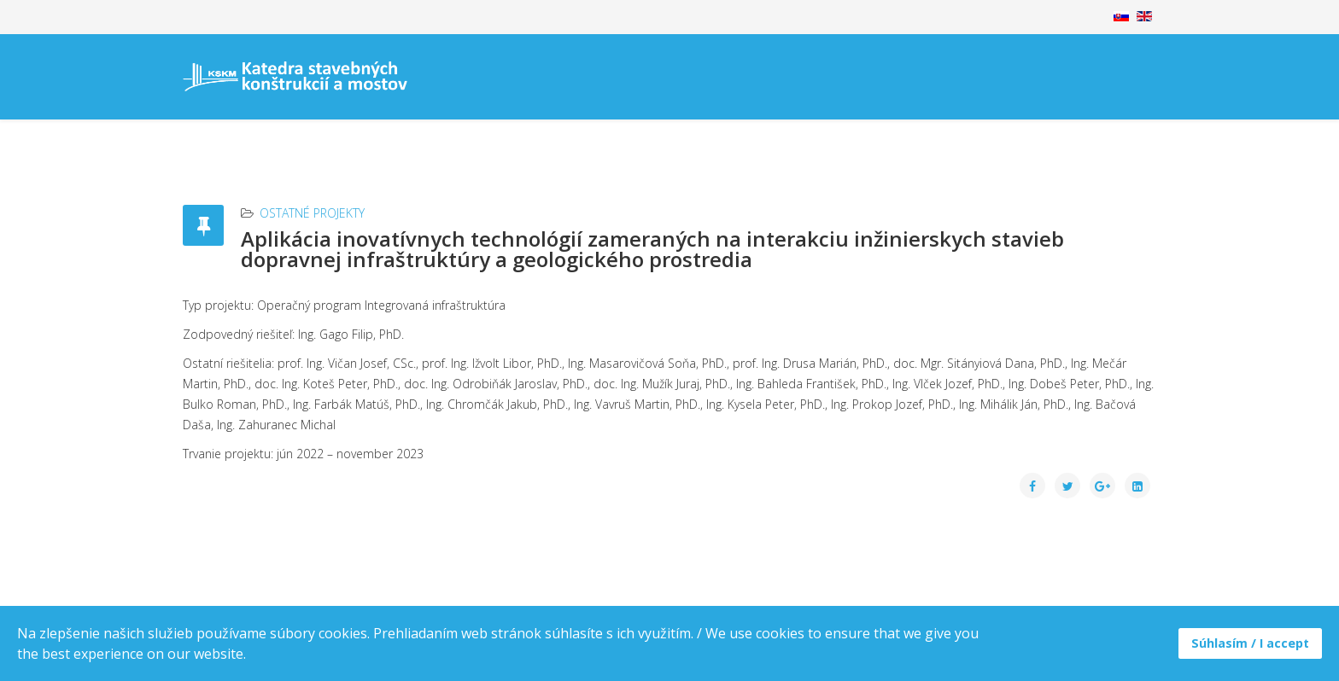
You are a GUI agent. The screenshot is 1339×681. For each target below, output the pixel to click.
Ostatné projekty (312, 213)
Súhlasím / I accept (1250, 643)
